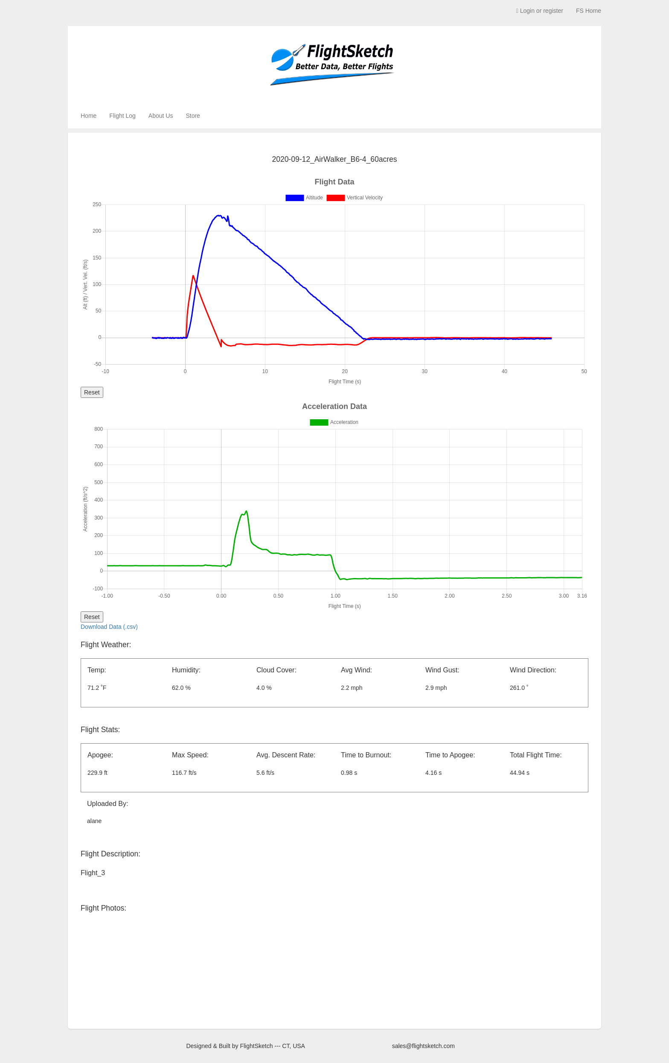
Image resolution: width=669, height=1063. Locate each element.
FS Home (588, 10)
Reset (92, 392)
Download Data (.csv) (109, 626)
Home (88, 115)
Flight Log (122, 115)
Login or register (539, 10)
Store (193, 115)
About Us (160, 115)
